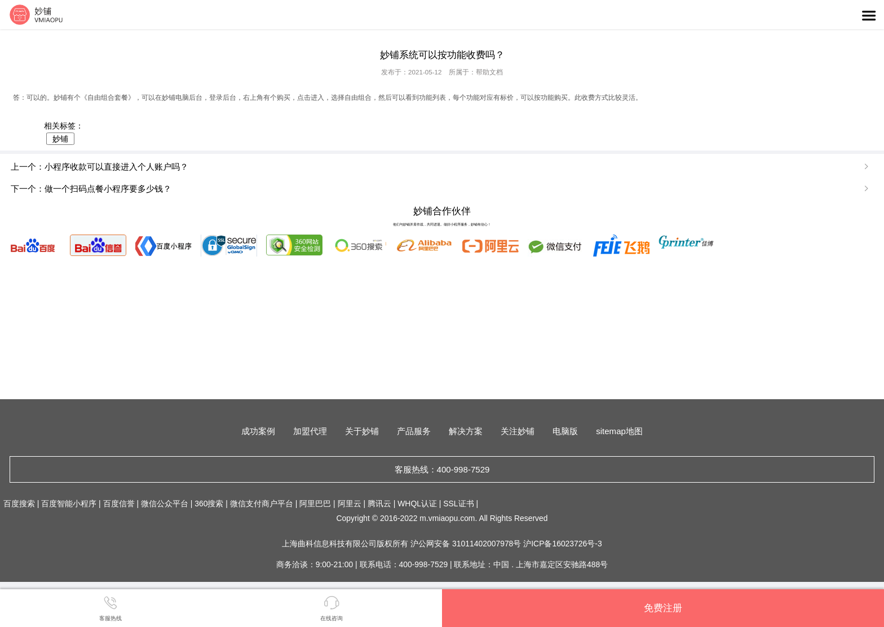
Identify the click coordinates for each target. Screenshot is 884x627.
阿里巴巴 (315, 503)
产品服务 (414, 431)
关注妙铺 (517, 431)
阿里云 (349, 503)
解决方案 (466, 431)
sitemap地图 (619, 431)
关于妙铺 (362, 431)
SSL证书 (458, 503)
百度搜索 (19, 503)
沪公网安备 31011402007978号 (466, 543)
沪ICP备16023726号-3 (562, 543)
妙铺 (60, 138)
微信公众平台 (164, 503)
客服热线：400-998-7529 (442, 469)
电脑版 (565, 431)
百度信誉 (119, 503)
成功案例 (258, 431)
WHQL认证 (417, 503)
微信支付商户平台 (261, 503)
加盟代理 (310, 431)
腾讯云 (379, 503)
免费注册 (663, 607)
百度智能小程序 (68, 503)
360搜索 (209, 503)
